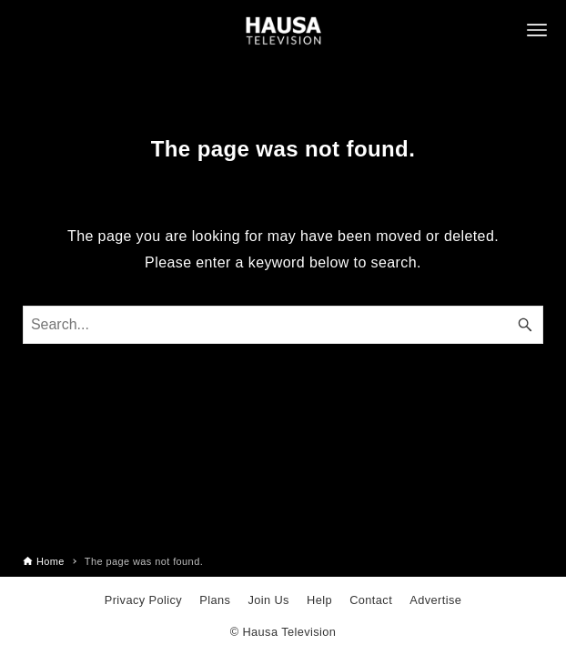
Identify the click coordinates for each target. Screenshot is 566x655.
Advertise (435, 600)
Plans (214, 600)
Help (319, 600)
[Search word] (283, 325)
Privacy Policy (143, 600)
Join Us (268, 600)
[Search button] (525, 325)
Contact (370, 600)
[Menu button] (537, 30)
